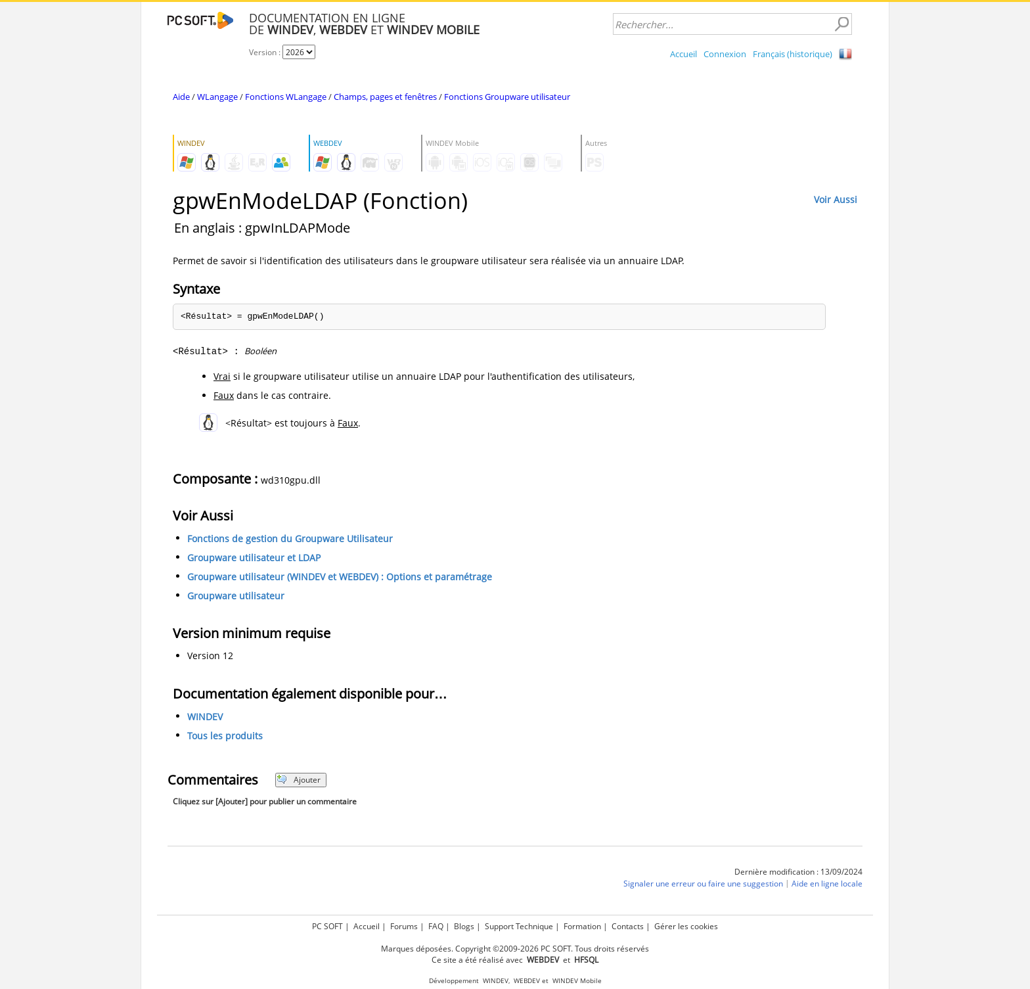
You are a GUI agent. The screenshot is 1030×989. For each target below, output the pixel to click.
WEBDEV (527, 981)
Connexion (725, 54)
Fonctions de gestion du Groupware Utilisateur (290, 538)
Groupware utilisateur (235, 595)
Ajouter (299, 779)
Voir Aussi (835, 199)
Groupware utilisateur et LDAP (254, 557)
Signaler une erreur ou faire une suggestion (703, 883)
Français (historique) (792, 54)
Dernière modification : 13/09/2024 (798, 871)
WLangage (217, 97)
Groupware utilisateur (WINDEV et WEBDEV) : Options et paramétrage (339, 576)
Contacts (628, 926)
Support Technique (519, 926)
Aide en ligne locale (827, 883)
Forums (404, 926)
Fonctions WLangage (285, 97)
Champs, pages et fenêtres (385, 97)
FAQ (435, 926)
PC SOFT (327, 926)
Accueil (683, 54)
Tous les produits (225, 735)
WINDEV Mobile (577, 981)
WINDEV (205, 716)
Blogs (464, 926)
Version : (265, 52)
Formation (582, 926)
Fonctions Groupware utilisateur (507, 97)
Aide (181, 97)
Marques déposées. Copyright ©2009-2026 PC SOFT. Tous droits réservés (515, 948)
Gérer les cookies (686, 926)
